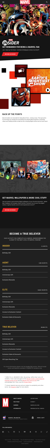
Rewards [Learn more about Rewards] (13, 387)
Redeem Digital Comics (37, 408)
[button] (2, 2)
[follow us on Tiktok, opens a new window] (47, 432)
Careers (15, 405)
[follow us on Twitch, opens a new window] (41, 432)
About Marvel (17, 398)
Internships (17, 408)
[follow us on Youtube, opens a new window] (25, 432)
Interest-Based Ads (38, 441)
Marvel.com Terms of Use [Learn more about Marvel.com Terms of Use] (29, 380)
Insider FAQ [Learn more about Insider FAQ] (29, 366)
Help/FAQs (16, 401)
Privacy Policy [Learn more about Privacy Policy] (28, 382)
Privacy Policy (15, 439)
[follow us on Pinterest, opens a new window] (36, 432)
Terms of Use (8, 439)
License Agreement (28, 441)
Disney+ (33, 401)
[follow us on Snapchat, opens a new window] (30, 432)
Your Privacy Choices (40, 439)
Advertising (34, 398)
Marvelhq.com (35, 405)
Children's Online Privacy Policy (15, 441)
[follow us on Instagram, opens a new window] (14, 432)
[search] (47, 2)
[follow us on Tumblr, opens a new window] (19, 432)
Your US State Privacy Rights (27, 439)
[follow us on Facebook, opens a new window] (3, 432)
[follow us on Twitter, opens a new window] (8, 432)
